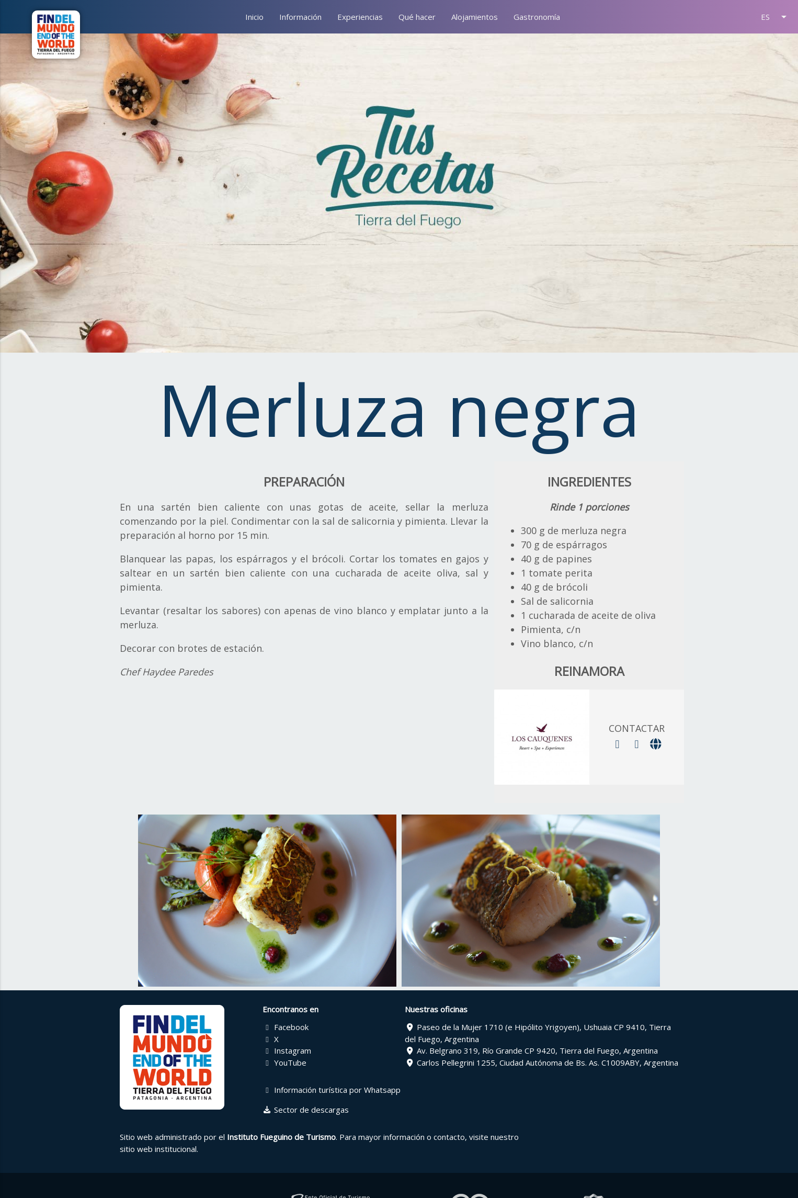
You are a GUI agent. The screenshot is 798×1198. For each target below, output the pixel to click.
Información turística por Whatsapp (332, 1089)
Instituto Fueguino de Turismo (281, 1137)
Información (300, 17)
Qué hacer (417, 17)
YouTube (285, 1062)
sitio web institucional (158, 1149)
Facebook (286, 1027)
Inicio (254, 17)
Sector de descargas (306, 1109)
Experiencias (360, 17)
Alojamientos (474, 17)
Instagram (287, 1050)
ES (775, 16)
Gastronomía (537, 17)
